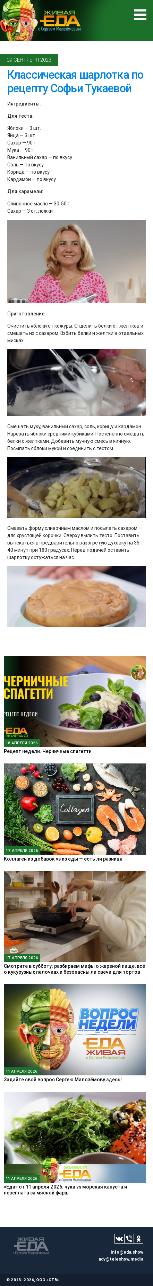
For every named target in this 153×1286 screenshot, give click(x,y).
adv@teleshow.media (121, 1259)
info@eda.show (127, 1252)
